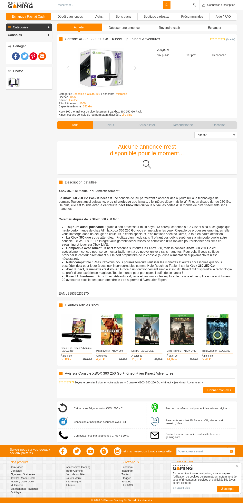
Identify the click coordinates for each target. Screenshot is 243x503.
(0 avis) (230, 39)
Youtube (126, 481)
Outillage (16, 492)
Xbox (73, 97)
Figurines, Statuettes (23, 474)
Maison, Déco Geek (22, 481)
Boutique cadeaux (156, 16)
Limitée (73, 100)
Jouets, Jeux (73, 478)
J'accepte (227, 488)
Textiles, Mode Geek (23, 478)
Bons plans (123, 16)
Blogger (126, 478)
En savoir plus (181, 487)
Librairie (70, 485)
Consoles (16, 470)
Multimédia (17, 485)
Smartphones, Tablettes (25, 488)
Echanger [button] (214, 27)
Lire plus (127, 114)
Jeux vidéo (17, 467)
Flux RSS (127, 485)
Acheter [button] (79, 27)
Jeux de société (75, 474)
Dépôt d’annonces (70, 16)
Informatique (73, 481)
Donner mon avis (219, 390)
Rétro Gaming (74, 470)
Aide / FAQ (223, 16)
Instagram (127, 470)
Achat (99, 16)
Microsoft (121, 93)
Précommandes (192, 16)
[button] (29, 27)
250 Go (87, 106)
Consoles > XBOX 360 (86, 93)
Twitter (125, 474)
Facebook (127, 467)
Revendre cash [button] (169, 27)
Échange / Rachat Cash (28, 16)
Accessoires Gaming (78, 467)
